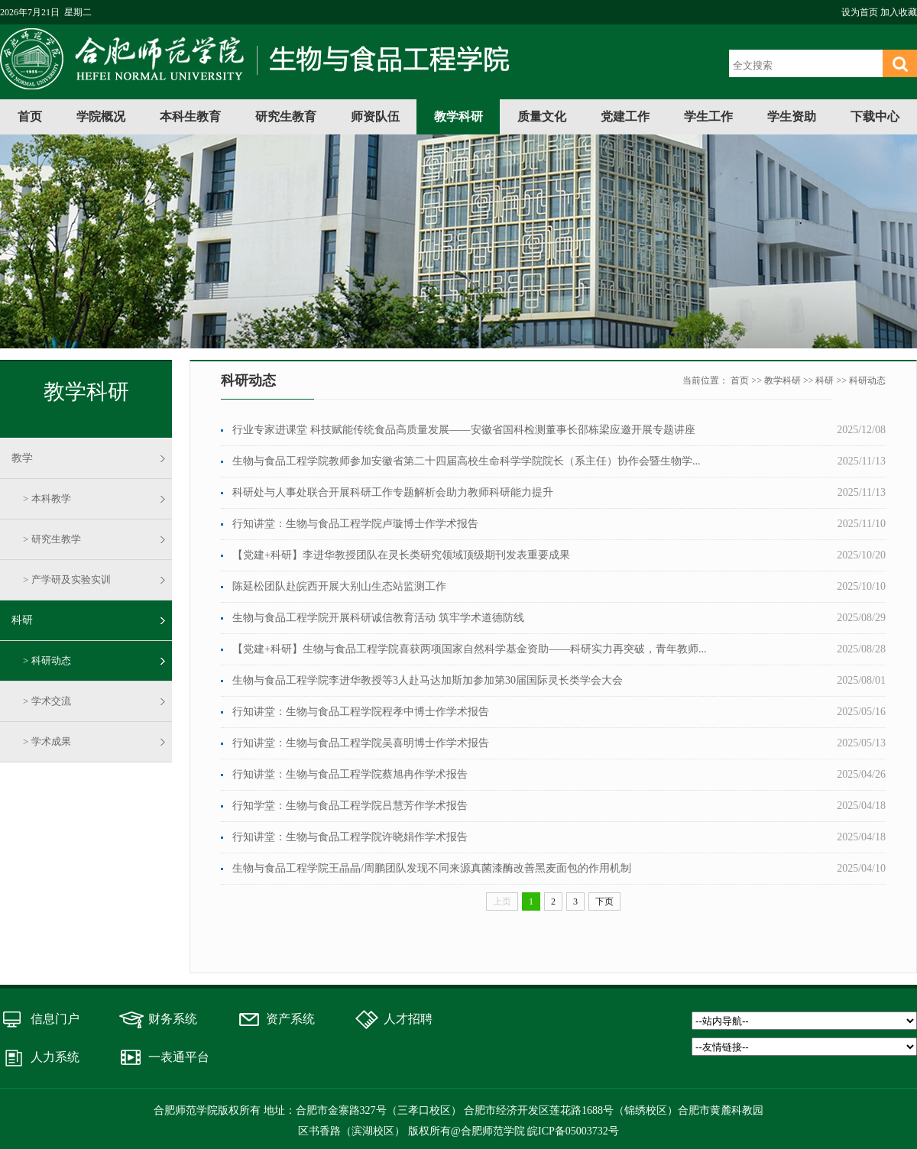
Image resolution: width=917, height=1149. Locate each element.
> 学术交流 (47, 701)
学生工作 (708, 116)
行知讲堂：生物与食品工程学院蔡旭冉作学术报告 (350, 774)
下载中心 (875, 116)
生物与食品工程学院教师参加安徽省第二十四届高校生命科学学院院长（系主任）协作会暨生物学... (466, 461)
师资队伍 (375, 116)
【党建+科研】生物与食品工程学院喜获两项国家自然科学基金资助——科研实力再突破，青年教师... (469, 649)
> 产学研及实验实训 (67, 579)
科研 (22, 620)
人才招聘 (408, 1018)
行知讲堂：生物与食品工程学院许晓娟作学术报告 (350, 837)
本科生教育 (190, 116)
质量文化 (541, 116)
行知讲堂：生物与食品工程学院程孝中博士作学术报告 (360, 711)
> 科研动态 (47, 660)
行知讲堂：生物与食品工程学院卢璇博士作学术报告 (355, 523)
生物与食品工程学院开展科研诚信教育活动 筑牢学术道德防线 (378, 617)
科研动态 (867, 380)
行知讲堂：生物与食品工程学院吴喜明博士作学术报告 (360, 743)
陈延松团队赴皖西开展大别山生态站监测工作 (339, 586)
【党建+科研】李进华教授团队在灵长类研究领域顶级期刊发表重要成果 (401, 555)
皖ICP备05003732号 (573, 1131)
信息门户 (55, 1018)
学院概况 (100, 116)
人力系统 (55, 1056)
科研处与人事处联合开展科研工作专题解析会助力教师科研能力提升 (392, 492)
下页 (604, 901)
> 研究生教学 (52, 539)
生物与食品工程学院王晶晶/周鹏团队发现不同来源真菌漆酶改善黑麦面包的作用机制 (431, 868)
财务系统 (172, 1018)
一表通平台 (178, 1056)
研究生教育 (285, 116)
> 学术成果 (47, 741)
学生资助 (791, 116)
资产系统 (290, 1018)
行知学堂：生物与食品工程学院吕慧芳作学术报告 (350, 805)
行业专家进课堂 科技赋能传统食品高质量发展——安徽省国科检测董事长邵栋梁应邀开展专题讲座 (463, 429)
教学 (22, 458)
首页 (30, 116)
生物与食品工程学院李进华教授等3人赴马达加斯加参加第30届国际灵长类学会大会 (427, 680)
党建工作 (625, 116)
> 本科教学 (47, 498)
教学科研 (458, 116)
